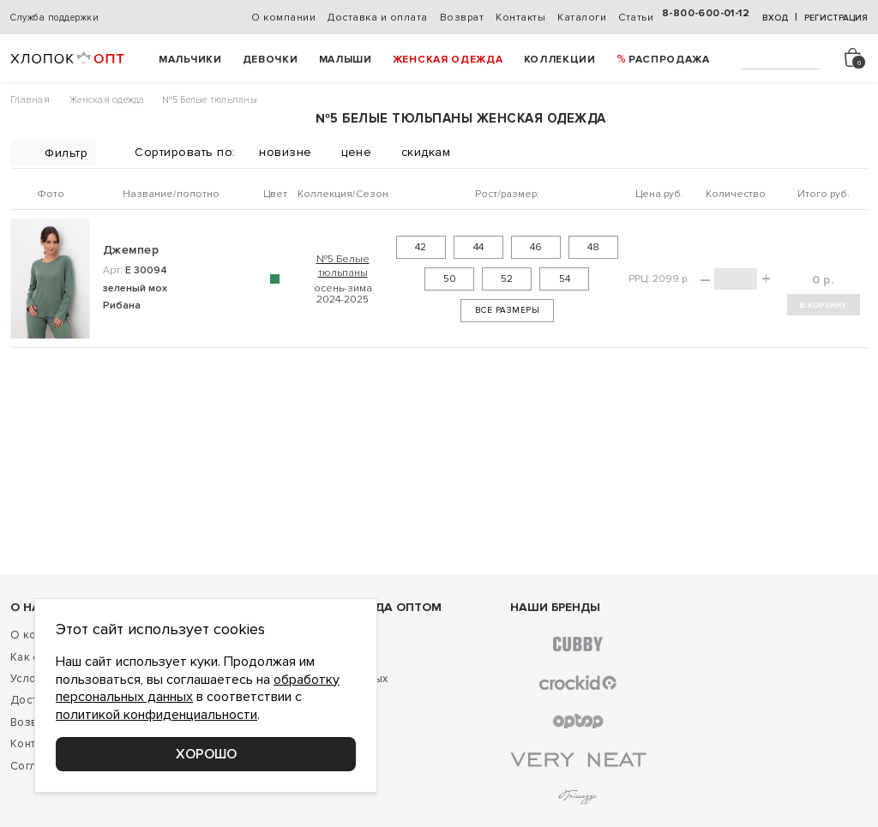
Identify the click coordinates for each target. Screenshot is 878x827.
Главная (30, 99)
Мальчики (190, 59)
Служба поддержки (54, 17)
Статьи (635, 17)
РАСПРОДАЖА (669, 59)
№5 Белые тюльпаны (343, 266)
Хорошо (206, 754)
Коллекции (560, 59)
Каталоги (581, 17)
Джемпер (131, 250)
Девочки (270, 59)
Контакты (520, 17)
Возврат (462, 17)
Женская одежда (448, 59)
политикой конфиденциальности (156, 714)
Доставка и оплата (378, 17)
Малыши (345, 59)
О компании (283, 17)
